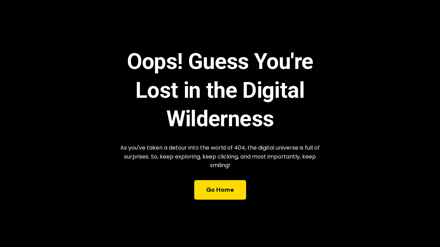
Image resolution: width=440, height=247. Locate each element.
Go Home (220, 190)
